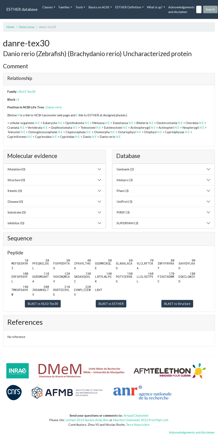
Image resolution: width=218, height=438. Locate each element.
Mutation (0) (16, 169)
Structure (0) (16, 180)
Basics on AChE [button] (98, 7)
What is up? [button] (155, 7)
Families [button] (64, 7)
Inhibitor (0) (16, 223)
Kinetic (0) (15, 191)
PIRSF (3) (123, 212)
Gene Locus (26, 27)
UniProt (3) (124, 201)
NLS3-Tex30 (27, 91)
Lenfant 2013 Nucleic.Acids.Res (86, 420)
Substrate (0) (17, 212)
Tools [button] (79, 7)
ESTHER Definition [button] (128, 7)
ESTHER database (21, 9)
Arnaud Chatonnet (136, 415)
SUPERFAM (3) (127, 223)
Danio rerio (54, 107)
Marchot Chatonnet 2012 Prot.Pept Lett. (141, 420)
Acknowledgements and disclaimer (181, 9)
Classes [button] (47, 7)
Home (10, 27)
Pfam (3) (123, 191)
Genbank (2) (125, 169)
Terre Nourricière (138, 424)
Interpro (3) (125, 180)
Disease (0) (15, 201)
